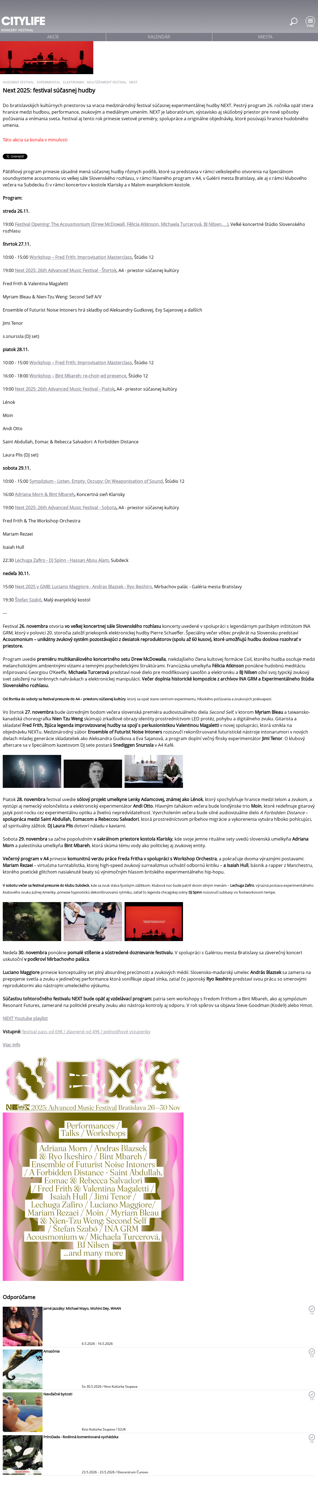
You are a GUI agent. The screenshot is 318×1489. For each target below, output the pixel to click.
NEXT (133, 82)
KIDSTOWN (22, 1472)
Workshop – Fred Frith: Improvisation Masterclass (80, 257)
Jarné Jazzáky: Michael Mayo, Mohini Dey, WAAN (82, 1308)
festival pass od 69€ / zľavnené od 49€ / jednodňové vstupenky (86, 1032)
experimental (48, 82)
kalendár (159, 37)
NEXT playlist (25, 1018)
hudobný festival (18, 82)
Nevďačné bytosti (57, 1394)
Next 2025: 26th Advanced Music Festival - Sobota (65, 508)
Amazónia (51, 1351)
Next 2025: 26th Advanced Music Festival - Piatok (64, 389)
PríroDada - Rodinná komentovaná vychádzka (80, 1436)
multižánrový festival (106, 82)
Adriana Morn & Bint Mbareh (44, 494)
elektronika (73, 82)
